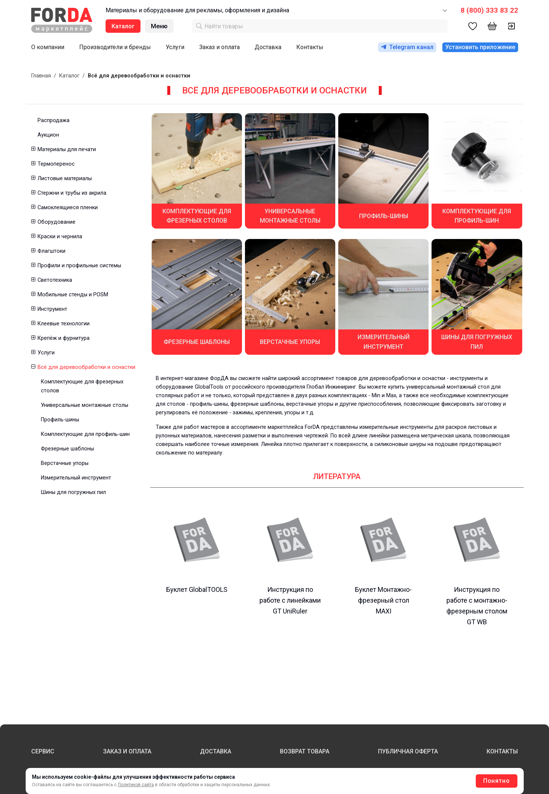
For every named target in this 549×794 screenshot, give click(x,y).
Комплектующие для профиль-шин (85, 434)
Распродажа (54, 120)
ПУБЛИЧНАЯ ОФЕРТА (408, 751)
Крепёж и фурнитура (64, 338)
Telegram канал (407, 47)
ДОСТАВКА (215, 751)
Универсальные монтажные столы (84, 405)
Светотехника (55, 280)
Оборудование (56, 222)
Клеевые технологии (64, 324)
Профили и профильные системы (79, 265)
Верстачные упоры (64, 463)
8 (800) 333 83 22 (489, 10)
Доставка (268, 47)
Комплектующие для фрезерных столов (82, 386)
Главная (41, 76)
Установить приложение (480, 47)
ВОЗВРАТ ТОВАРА (304, 751)
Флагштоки (51, 251)
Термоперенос (56, 164)
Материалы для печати (67, 149)
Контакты (309, 47)
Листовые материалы (65, 178)
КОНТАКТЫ (502, 751)
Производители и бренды (115, 47)
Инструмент (52, 309)
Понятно (496, 780)
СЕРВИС (42, 751)
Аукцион (48, 135)
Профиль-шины (60, 420)
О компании (47, 47)
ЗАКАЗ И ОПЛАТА (127, 751)
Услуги (175, 47)
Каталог (69, 76)
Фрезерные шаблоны (67, 449)
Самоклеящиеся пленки (68, 207)
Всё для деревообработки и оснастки (86, 367)
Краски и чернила (60, 236)
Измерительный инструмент (76, 478)
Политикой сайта (136, 784)
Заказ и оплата (219, 47)
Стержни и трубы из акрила (72, 193)
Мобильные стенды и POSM (73, 294)
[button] (33, 149)
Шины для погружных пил (73, 492)
